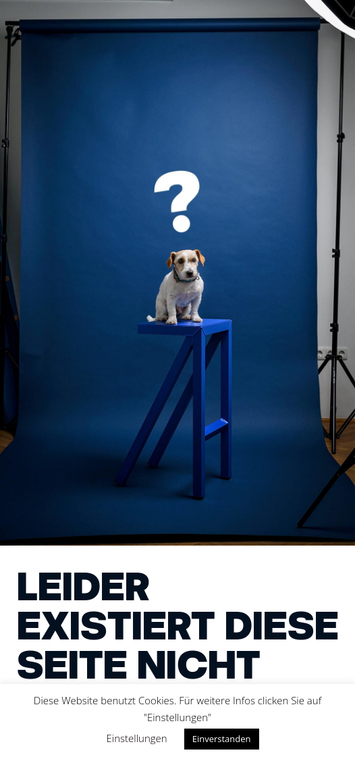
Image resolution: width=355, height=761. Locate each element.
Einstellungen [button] (137, 738)
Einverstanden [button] (221, 739)
